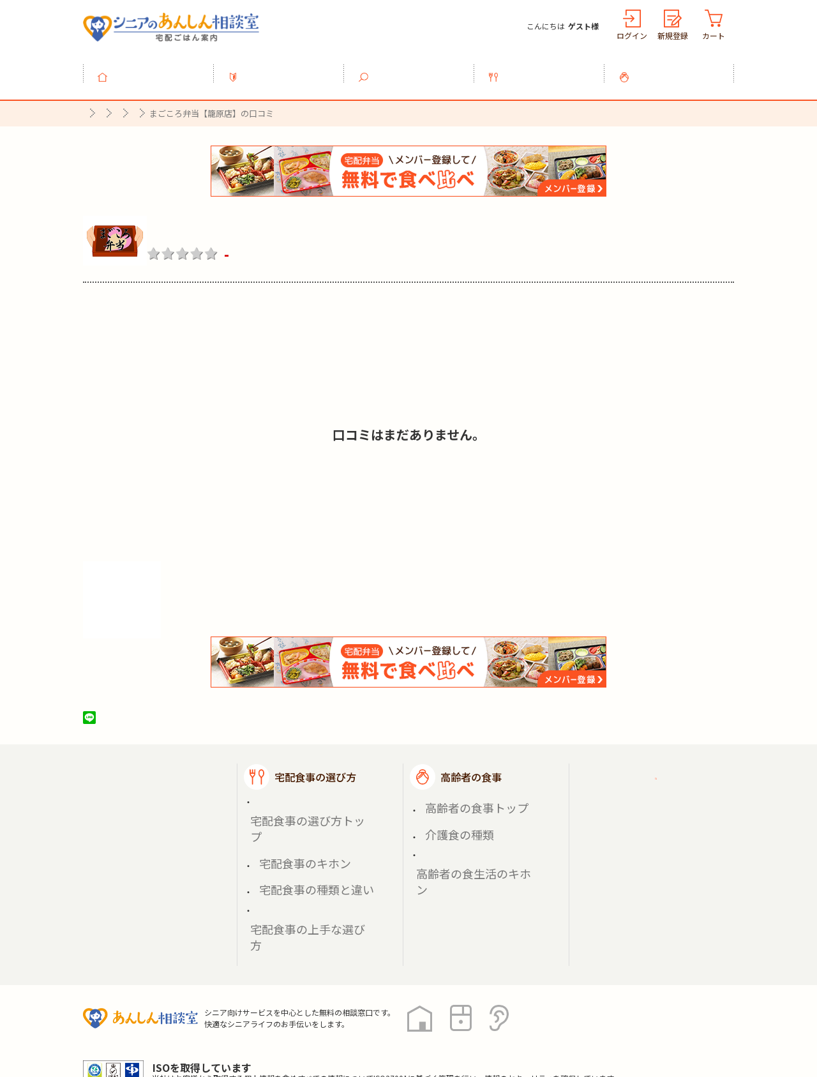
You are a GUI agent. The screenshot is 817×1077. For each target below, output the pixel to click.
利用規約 (226, 1019)
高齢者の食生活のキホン (470, 826)
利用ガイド (285, 69)
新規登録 (672, 35)
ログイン (632, 35)
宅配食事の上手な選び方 (304, 842)
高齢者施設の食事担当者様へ (662, 840)
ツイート (138, 710)
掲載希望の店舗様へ (652, 802)
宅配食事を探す (416, 69)
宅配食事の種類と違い (300, 826)
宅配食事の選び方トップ (304, 797)
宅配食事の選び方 (546, 69)
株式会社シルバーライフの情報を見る (177, 601)
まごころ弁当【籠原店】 (238, 221)
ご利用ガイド (637, 770)
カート (713, 35)
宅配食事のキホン (291, 812)
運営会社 (288, 1019)
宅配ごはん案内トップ (165, 770)
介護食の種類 (448, 812)
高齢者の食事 (676, 69)
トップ (155, 69)
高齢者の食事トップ (461, 797)
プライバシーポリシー (134, 1019)
